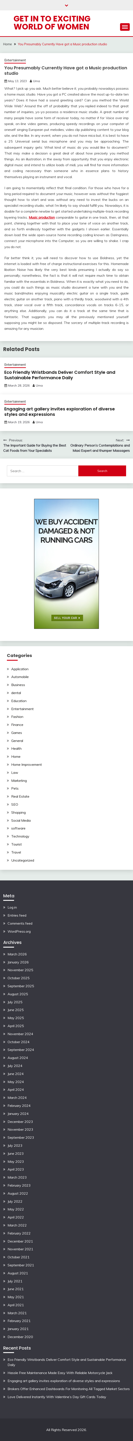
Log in (12, 907)
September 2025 (21, 986)
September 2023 (21, 1137)
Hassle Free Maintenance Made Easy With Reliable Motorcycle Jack (60, 1373)
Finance (17, 724)
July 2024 (15, 1066)
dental (16, 693)
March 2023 (17, 1177)
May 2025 (16, 1018)
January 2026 (18, 962)
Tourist (16, 844)
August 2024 (18, 1058)
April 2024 (16, 1089)
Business (18, 685)
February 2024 (19, 1105)
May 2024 (16, 1082)
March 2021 (17, 1313)
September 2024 (21, 1049)
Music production (42, 217)
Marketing (19, 780)
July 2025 (15, 1002)
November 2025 (20, 970)
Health (16, 748)
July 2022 (15, 1201)
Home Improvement (26, 764)
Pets (15, 788)
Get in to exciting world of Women (52, 22)
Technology (20, 836)
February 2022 (19, 1233)
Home (16, 756)
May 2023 (16, 1161)
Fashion (17, 716)
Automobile (20, 677)
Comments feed (20, 923)
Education (19, 701)
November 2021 (20, 1249)
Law (14, 772)
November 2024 (20, 1034)
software (18, 828)
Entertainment (15, 60)
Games (16, 732)
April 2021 (16, 1305)
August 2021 (18, 1273)
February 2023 (19, 1185)
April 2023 (16, 1169)
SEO (14, 804)
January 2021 (18, 1329)
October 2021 (19, 1257)
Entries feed (17, 915)
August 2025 (18, 994)
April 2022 (16, 1217)
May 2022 (16, 1209)
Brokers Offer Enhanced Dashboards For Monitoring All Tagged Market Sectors (69, 1389)
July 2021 (15, 1281)
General (17, 740)
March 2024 (17, 1097)
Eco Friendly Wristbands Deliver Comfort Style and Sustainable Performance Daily (59, 375)
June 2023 (16, 1153)
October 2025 (19, 978)
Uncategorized (22, 860)
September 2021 (21, 1265)
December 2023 (20, 1121)
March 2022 (17, 1225)
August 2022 (18, 1193)
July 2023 (15, 1145)
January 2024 (18, 1113)
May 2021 (16, 1297)
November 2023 (20, 1129)
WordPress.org (19, 931)
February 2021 (19, 1321)
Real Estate (20, 796)
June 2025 (16, 1010)
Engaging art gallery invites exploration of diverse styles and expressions (59, 411)
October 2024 (19, 1042)
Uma (36, 81)
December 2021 (20, 1241)
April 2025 (16, 1026)
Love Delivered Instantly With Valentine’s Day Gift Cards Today (57, 1397)
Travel (16, 852)
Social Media (21, 820)
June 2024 (16, 1074)
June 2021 (16, 1289)
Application (19, 669)
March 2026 (17, 954)
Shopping (18, 812)
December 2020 (20, 1337)
